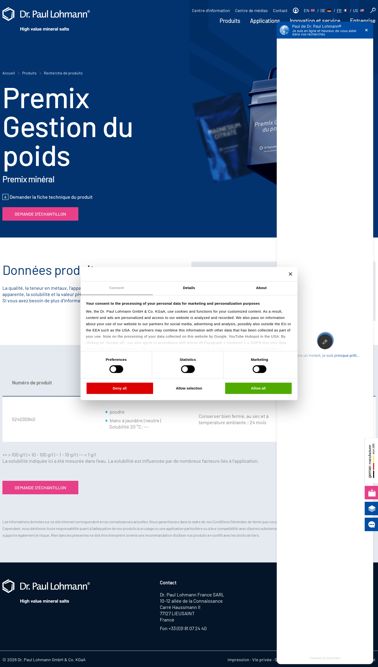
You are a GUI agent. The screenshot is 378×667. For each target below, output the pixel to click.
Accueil (8, 73)
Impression (238, 659)
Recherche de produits (63, 73)
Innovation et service (315, 20)
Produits (230, 20)
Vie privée (262, 659)
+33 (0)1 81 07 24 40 (188, 628)
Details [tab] (189, 288)
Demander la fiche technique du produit (51, 197)
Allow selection (189, 388)
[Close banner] (290, 274)
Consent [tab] (116, 288)
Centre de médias (251, 10)
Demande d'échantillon (40, 214)
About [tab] (261, 288)
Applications (265, 20)
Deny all (120, 388)
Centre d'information (211, 10)
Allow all (258, 388)
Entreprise (363, 20)
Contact (280, 10)
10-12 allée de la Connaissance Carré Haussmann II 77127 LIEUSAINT (191, 607)
